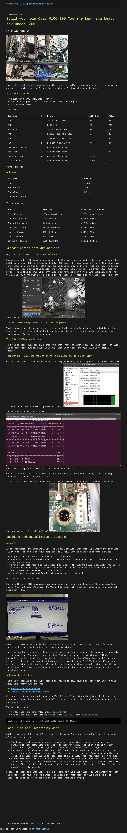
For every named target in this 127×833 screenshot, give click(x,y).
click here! (59, 707)
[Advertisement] (63, 797)
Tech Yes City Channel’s (34, 85)
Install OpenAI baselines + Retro (30, 687)
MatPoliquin (42, 824)
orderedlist (39, 830)
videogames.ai (14, 4)
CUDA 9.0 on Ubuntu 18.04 (25, 684)
